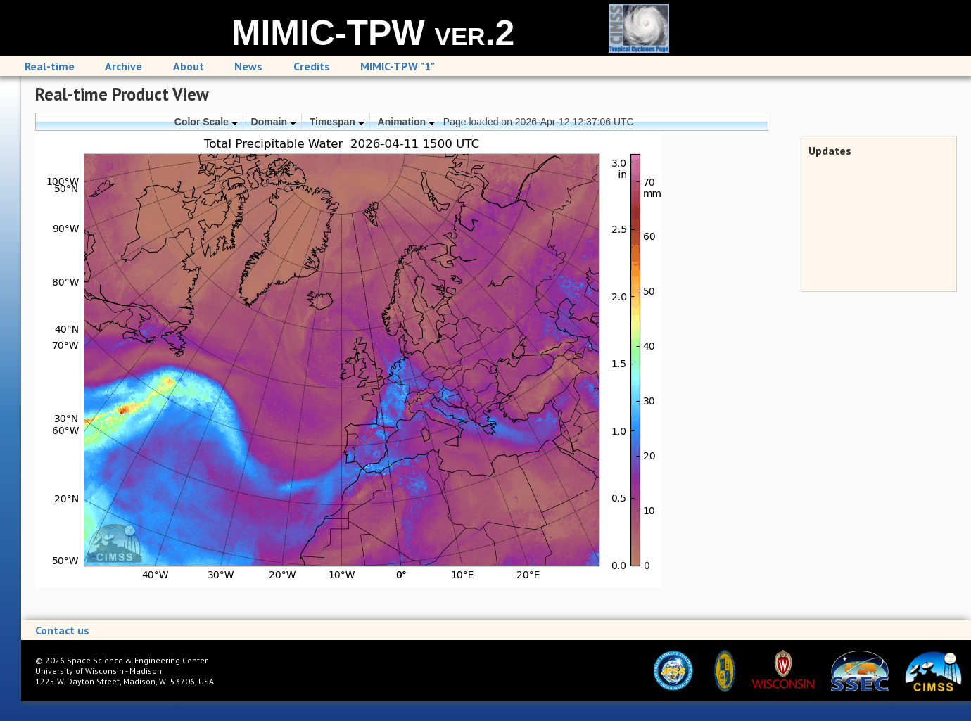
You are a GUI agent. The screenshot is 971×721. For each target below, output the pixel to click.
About (188, 66)
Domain (273, 121)
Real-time (50, 66)
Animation (406, 121)
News (248, 66)
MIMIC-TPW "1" (397, 66)
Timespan (337, 121)
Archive (123, 66)
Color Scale (206, 121)
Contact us (62, 630)
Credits (311, 66)
